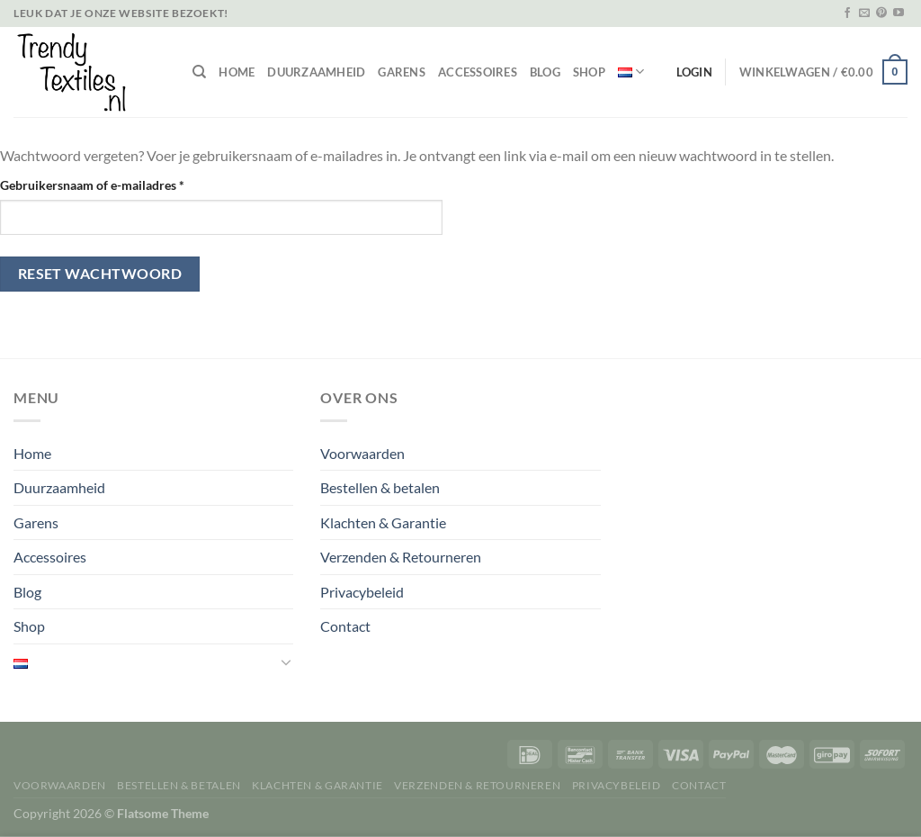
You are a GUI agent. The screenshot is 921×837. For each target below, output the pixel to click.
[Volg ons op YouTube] (898, 13)
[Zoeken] (199, 72)
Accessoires (477, 72)
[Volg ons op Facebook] (847, 13)
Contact (345, 625)
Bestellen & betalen (380, 487)
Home (237, 72)
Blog (545, 72)
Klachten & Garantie (383, 522)
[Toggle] (287, 661)
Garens (401, 72)
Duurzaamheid (316, 72)
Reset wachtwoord (100, 274)
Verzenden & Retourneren (400, 556)
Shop (589, 72)
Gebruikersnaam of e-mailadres (111, 184)
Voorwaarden (362, 453)
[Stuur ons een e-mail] (864, 13)
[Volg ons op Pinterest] (881, 13)
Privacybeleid (362, 591)
